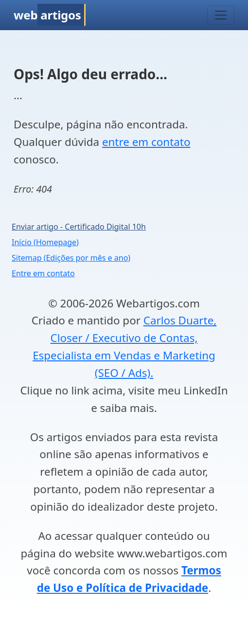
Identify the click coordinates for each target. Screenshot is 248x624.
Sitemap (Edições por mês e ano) (71, 257)
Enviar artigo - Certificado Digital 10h (79, 226)
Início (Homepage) (45, 242)
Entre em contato (43, 273)
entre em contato (146, 141)
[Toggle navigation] (220, 15)
